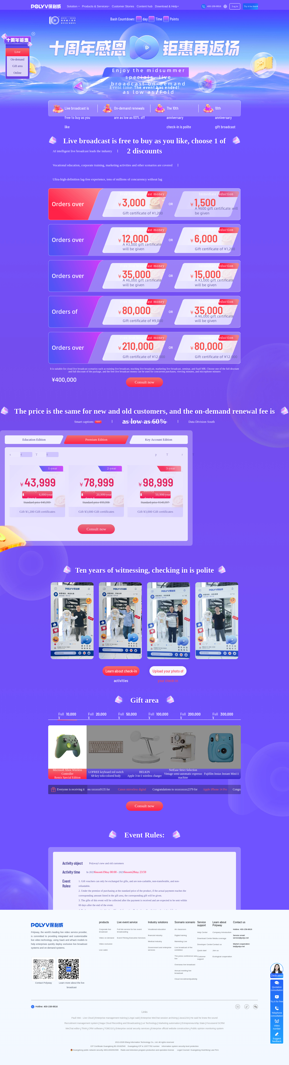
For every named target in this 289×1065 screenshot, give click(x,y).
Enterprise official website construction (170, 1028)
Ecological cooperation (222, 956)
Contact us (217, 944)
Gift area (17, 66)
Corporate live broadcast (105, 930)
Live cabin (103, 950)
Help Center (202, 932)
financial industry (155, 935)
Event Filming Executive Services (131, 938)
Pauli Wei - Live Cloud (82, 1018)
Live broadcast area (17, 52)
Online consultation (17, 73)
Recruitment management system (81, 1023)
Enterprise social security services (132, 1028)
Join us (216, 950)
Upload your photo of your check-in (167, 672)
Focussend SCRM (215, 1023)
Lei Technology (149, 1023)
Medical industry (155, 941)
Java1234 (184, 1018)
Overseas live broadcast (185, 964)
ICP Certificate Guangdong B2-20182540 (107, 1046)
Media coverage (219, 938)
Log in (235, 6)
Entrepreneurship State (193, 1023)
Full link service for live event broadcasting (129, 930)
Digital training (181, 935)
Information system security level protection (180, 1046)
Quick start (201, 950)
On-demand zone (17, 60)
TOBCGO (109, 1028)
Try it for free (250, 6)
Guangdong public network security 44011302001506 (96, 1050)
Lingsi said (134, 1018)
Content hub (144, 6)
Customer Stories (123, 6)
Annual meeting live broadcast (183, 972)
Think (84, 1028)
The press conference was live (186, 957)
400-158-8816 (214, 6)
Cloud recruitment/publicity (186, 979)
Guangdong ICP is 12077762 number (144, 1046)
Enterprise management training (111, 1018)
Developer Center (205, 944)
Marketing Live (181, 941)
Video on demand (106, 938)
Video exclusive (105, 944)
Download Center (204, 938)
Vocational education (157, 929)
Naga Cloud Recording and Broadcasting (119, 1023)
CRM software (96, 1028)
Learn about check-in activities (121, 672)
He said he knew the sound (204, 1018)
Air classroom (180, 929)
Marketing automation (169, 1023)
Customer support (201, 957)
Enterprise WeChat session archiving (159, 1018)
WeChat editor (72, 1028)
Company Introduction (222, 932)
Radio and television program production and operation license (147, 1050)
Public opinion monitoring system (207, 1028)
